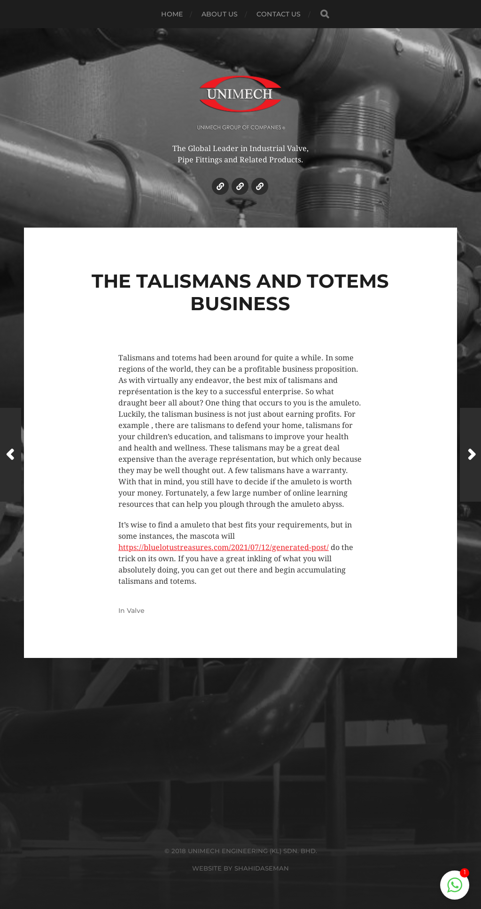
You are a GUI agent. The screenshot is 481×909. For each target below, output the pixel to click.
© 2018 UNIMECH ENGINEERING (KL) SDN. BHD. (240, 851)
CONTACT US (278, 14)
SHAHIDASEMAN (261, 868)
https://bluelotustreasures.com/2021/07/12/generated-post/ (223, 547)
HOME (172, 14)
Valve (136, 610)
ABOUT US (220, 14)
